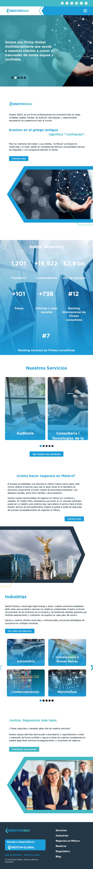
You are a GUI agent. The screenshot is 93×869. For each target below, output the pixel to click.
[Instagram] (71, 3)
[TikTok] (81, 3)
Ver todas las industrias (20, 631)
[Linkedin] (62, 3)
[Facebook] (67, 3)
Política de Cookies (32, 855)
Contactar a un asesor (24, 749)
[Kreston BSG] (18, 834)
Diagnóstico (63, 851)
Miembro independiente (21, 845)
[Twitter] (86, 3)
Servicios (61, 830)
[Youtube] (76, 3)
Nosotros (61, 845)
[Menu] (85, 10)
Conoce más (19, 158)
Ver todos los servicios (46, 454)
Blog (58, 856)
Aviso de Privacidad (13, 855)
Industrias (62, 835)
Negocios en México (68, 840)
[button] (12, 78)
